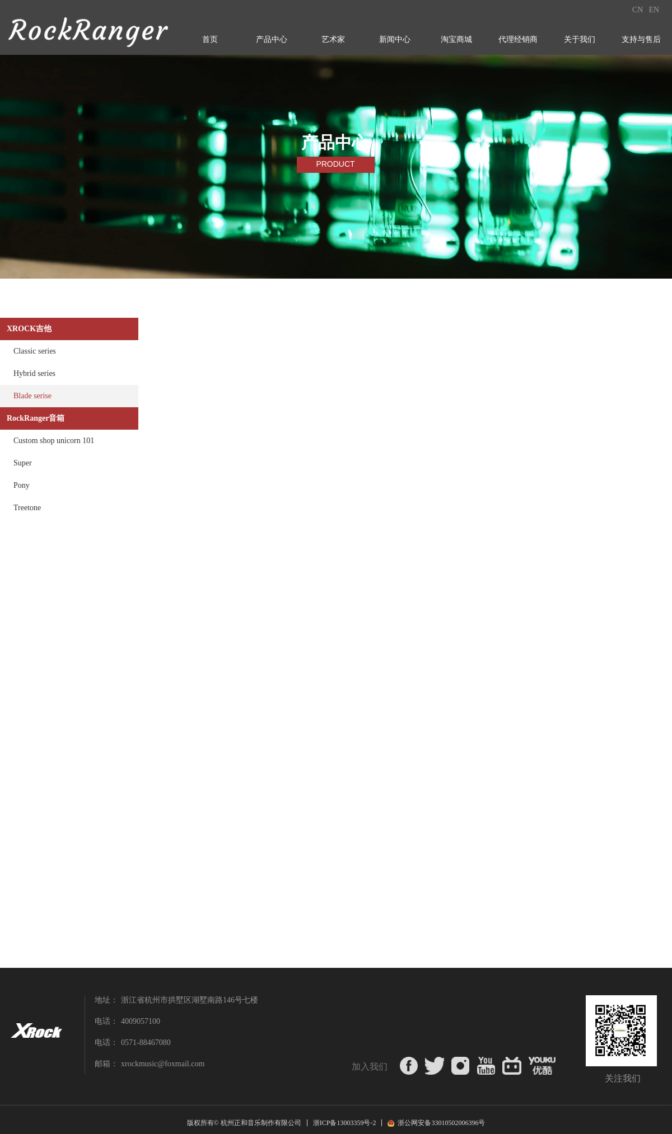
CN (637, 10)
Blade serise (32, 396)
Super (22, 463)
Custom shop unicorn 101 (53, 440)
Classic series (34, 351)
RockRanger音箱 (35, 418)
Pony (21, 485)
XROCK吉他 (29, 328)
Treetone (27, 508)
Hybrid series (34, 373)
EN (653, 10)
